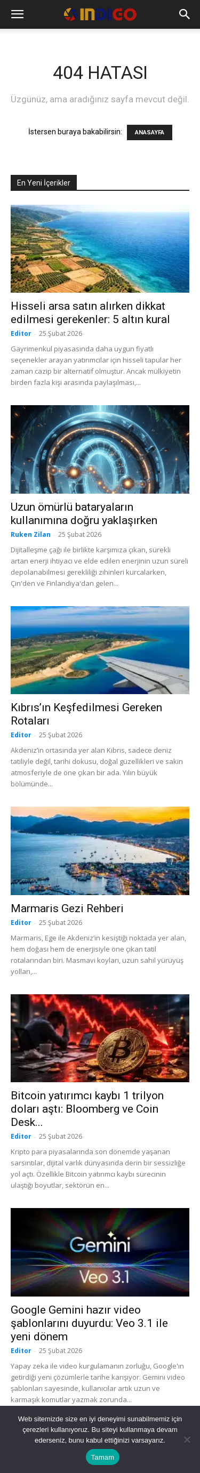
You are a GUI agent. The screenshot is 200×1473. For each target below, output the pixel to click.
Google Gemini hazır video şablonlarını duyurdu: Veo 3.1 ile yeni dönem (89, 1323)
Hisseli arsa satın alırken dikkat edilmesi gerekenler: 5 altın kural (90, 313)
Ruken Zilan (31, 534)
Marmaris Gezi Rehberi (67, 908)
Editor (21, 333)
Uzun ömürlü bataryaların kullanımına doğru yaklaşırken (84, 514)
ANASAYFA (149, 132)
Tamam (103, 1457)
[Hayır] (186, 1439)
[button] (17, 14)
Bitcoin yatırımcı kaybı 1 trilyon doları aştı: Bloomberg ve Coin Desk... (87, 1109)
